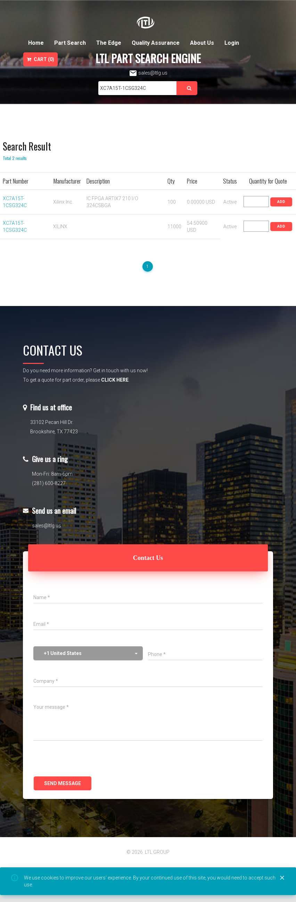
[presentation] (86, 759)
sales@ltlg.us (148, 73)
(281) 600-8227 (49, 483)
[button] (88, 653)
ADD (281, 201)
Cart (40, 59)
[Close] (282, 878)
